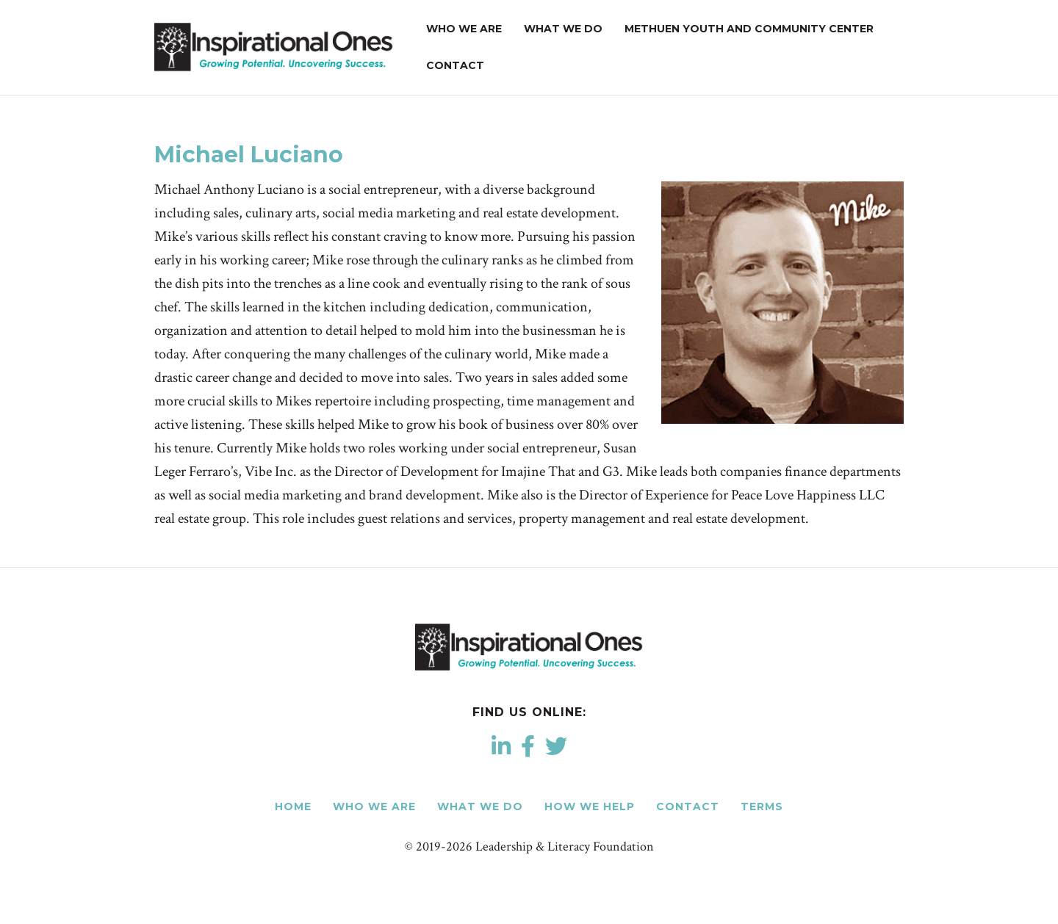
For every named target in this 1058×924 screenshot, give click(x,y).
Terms (762, 806)
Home (293, 806)
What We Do (563, 28)
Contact (455, 65)
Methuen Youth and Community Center (749, 28)
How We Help (589, 806)
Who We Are (464, 28)
